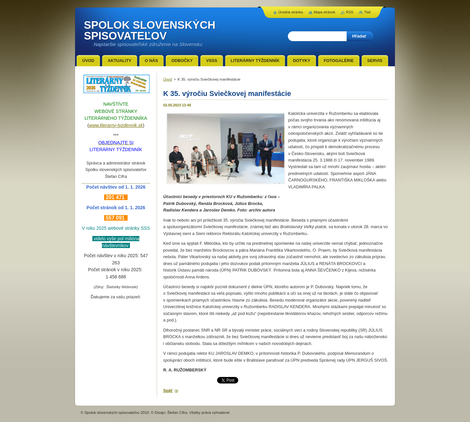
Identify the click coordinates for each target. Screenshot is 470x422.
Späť (168, 390)
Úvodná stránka (290, 12)
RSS (349, 12)
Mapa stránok (324, 12)
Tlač (367, 12)
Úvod (167, 79)
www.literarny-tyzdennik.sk (116, 125)
